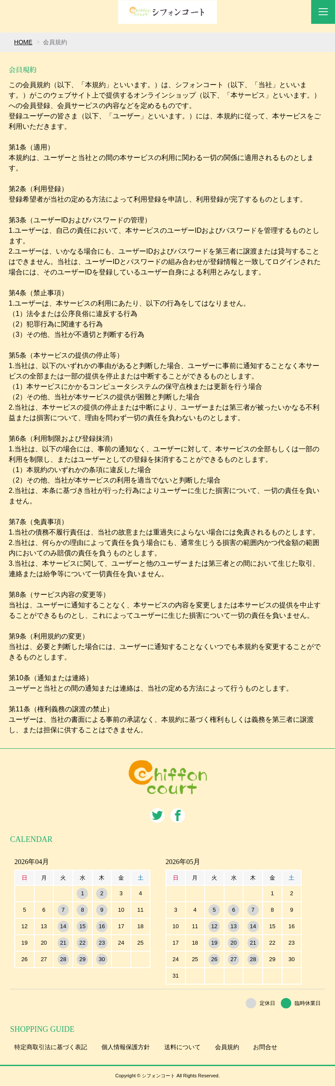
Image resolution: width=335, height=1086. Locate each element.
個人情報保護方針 (125, 1047)
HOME (23, 42)
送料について (182, 1047)
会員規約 (227, 1047)
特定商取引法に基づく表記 (50, 1047)
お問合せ (265, 1047)
